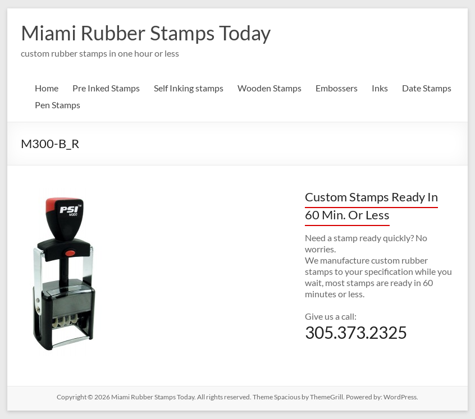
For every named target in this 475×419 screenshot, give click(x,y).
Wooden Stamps (270, 87)
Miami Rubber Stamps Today (146, 32)
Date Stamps (426, 87)
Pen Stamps (57, 104)
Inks (380, 87)
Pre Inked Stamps (106, 87)
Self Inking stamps (188, 87)
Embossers (337, 87)
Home (46, 87)
